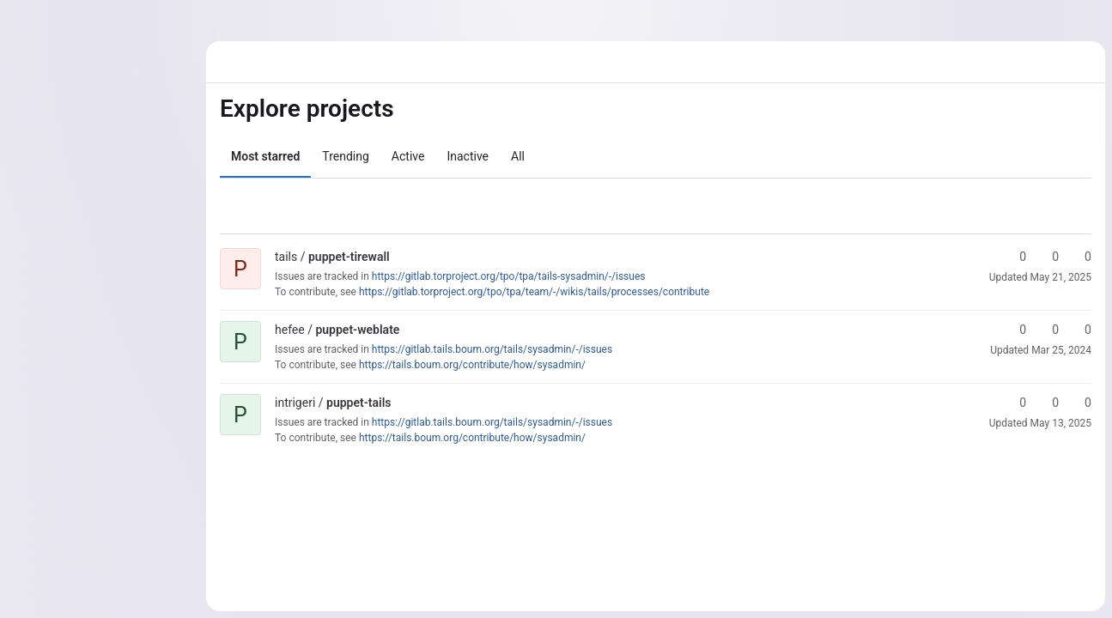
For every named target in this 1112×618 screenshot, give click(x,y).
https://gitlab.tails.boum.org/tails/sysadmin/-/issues (492, 349)
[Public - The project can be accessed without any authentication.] (403, 257)
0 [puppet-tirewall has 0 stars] (1015, 257)
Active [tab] (408, 156)
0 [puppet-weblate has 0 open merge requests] (1080, 329)
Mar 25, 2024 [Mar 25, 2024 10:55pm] (1061, 350)
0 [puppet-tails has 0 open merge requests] (1080, 402)
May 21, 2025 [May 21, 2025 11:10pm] (1060, 277)
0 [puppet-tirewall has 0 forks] (1047, 257)
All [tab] (518, 156)
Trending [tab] (345, 156)
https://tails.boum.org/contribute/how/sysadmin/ (472, 365)
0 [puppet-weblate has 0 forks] (1047, 329)
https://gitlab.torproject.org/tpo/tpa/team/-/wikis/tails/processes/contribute (534, 292)
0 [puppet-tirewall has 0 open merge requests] (1080, 257)
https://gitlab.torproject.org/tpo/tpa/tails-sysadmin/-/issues (509, 276)
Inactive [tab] (468, 156)
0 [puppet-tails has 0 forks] (1047, 402)
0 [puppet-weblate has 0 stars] (1015, 329)
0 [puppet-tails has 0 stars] (1015, 402)
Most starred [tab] (265, 156)
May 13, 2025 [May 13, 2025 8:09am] (1060, 423)
